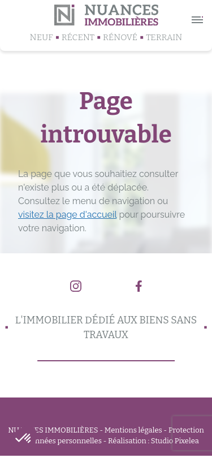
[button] (23, 438)
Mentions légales (133, 430)
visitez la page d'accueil (67, 214)
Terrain (164, 37)
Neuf (41, 37)
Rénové (120, 37)
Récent (78, 37)
